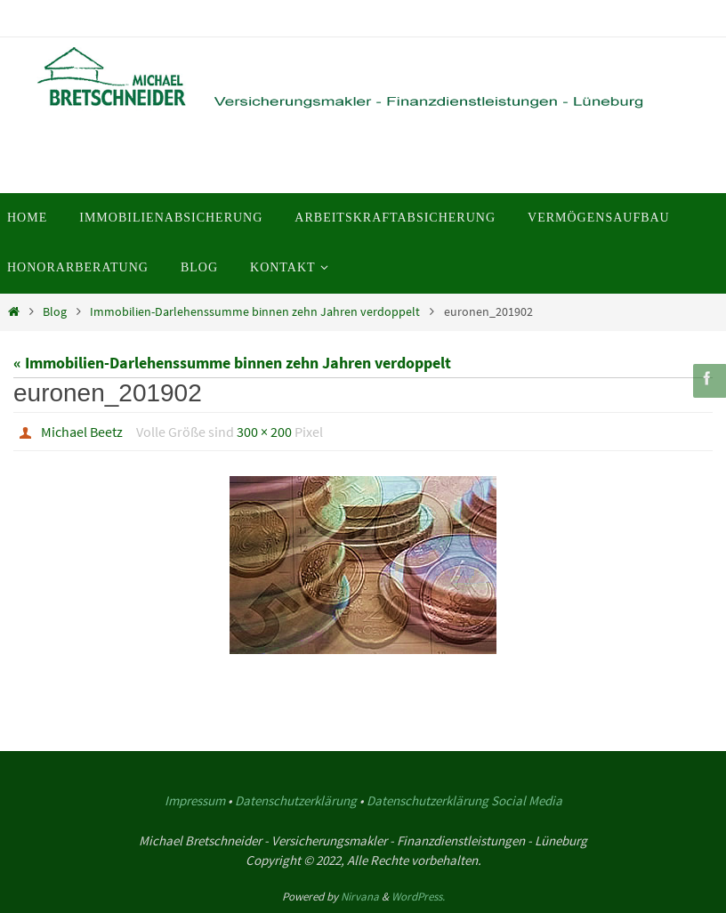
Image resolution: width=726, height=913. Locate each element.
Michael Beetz (82, 431)
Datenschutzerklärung (296, 800)
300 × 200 (264, 431)
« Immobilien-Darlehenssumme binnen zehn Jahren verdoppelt (232, 362)
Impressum (195, 800)
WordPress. (418, 896)
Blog (55, 311)
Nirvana (360, 896)
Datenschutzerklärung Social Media (464, 800)
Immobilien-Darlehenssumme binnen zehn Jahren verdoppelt (255, 311)
